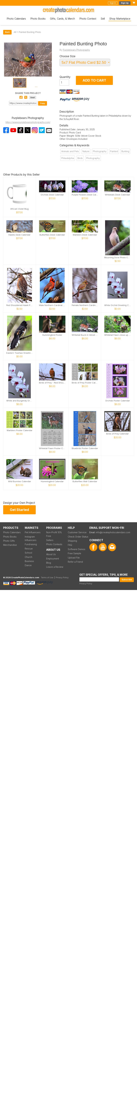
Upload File (74, 557)
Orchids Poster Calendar (117, 400)
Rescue (29, 548)
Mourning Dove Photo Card (117, 257)
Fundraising (31, 544)
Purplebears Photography (76, 50)
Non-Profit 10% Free (54, 534)
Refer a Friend (75, 561)
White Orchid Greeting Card (117, 305)
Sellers (49, 540)
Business (29, 561)
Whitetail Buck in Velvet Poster (85, 335)
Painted (114, 151)
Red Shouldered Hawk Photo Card (19, 305)
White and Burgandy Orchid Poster (19, 400)
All (15, 32)
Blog (48, 562)
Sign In (113, 3)
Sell (103, 18)
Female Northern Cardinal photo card (85, 305)
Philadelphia (67, 158)
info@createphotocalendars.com (113, 532)
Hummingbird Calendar (52, 481)
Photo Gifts (9, 540)
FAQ (70, 545)
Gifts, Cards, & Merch (62, 18)
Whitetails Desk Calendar (117, 195)
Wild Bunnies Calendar (19, 481)
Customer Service (77, 532)
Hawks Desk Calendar (19, 235)
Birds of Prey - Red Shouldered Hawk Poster (52, 383)
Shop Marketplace (119, 18)
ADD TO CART (94, 80)
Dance (28, 565)
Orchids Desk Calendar (52, 195)
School (28, 552)
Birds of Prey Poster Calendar (85, 383)
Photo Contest (87, 18)
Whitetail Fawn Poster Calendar (52, 448)
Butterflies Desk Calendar (52, 235)
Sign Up (125, 3)
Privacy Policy (85, 583)
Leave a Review (54, 566)
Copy (42, 103)
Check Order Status (78, 536)
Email (32, 97)
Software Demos (76, 549)
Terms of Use (47, 577)
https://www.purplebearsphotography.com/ (28, 122)
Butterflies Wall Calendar (85, 481)
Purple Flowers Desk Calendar (85, 195)
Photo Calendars (16, 18)
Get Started (19, 510)
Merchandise (10, 545)
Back (7, 32)
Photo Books (38, 18)
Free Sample (74, 553)
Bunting (125, 151)
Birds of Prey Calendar (117, 434)
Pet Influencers (32, 532)
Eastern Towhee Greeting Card (19, 353)
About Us (51, 554)
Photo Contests (54, 544)
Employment (52, 558)
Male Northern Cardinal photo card (52, 305)
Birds (80, 158)
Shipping (72, 540)
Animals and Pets (70, 151)
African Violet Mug (19, 209)
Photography (100, 151)
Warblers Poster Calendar (19, 430)
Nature (85, 151)
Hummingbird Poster (52, 335)
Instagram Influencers (30, 538)
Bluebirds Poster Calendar (85, 448)
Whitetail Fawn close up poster (117, 335)
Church (28, 557)
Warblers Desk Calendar (85, 235)
